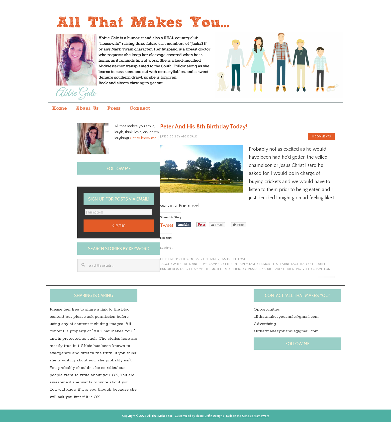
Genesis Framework (255, 416)
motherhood (235, 269)
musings (254, 269)
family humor (259, 264)
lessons (197, 269)
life (234, 259)
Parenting (293, 269)
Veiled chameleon (316, 269)
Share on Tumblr (183, 225)
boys (203, 264)
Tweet (166, 226)
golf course (316, 264)
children (186, 259)
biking (193, 264)
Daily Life (201, 259)
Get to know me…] (145, 139)
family (214, 259)
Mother (217, 269)
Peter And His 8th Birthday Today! (203, 127)
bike (185, 264)
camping (215, 264)
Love (242, 259)
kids (175, 269)
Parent (279, 269)
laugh (185, 269)
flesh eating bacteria (288, 264)
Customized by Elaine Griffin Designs (199, 416)
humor (165, 269)
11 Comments (321, 137)
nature (267, 269)
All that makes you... (195, 56)
